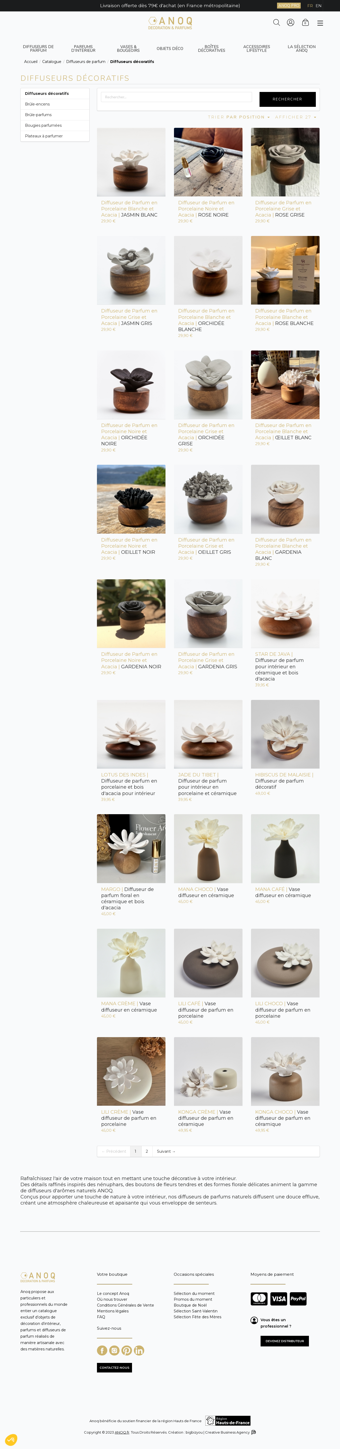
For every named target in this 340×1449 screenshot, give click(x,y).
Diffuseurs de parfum (38, 48)
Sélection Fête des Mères (197, 1317)
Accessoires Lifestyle (256, 48)
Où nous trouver (112, 1299)
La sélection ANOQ (302, 48)
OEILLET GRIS (206, 546)
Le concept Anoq (113, 1293)
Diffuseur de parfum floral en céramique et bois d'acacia (127, 898)
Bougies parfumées (43, 125)
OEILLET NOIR (129, 546)
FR (310, 5)
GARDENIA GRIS (207, 660)
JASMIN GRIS (129, 317)
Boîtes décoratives (211, 48)
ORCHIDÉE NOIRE (129, 435)
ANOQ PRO (288, 5)
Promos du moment (193, 1299)
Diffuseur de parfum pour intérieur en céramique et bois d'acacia (279, 666)
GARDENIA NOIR (131, 660)
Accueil (30, 62)
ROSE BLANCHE (284, 317)
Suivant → (166, 1151)
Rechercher (288, 99)
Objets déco (170, 48)
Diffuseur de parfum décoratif (284, 781)
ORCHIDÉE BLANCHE (206, 320)
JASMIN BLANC (129, 209)
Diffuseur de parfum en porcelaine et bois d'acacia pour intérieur (129, 784)
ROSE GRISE (283, 209)
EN (319, 5)
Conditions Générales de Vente (125, 1305)
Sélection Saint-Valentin (196, 1311)
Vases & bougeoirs (128, 48)
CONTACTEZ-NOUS (114, 1368)
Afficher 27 (296, 117)
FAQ (101, 1317)
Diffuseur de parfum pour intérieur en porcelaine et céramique (207, 784)
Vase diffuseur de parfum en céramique (205, 1118)
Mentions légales (113, 1311)
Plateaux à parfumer (44, 136)
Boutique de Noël (190, 1305)
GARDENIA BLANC (283, 549)
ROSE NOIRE (206, 209)
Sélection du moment (194, 1293)
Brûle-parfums (38, 114)
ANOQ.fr (122, 1432)
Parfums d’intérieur (83, 48)
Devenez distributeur (285, 1341)
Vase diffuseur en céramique (206, 892)
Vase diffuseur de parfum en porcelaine (205, 1010)
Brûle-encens (37, 104)
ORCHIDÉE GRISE (206, 435)
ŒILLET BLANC (283, 432)
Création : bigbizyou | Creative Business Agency (211, 1432)
